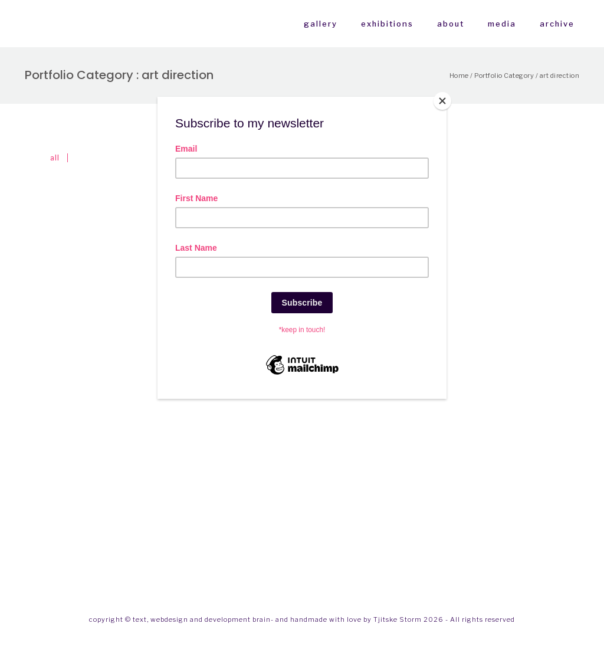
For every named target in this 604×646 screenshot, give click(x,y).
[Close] (443, 100)
